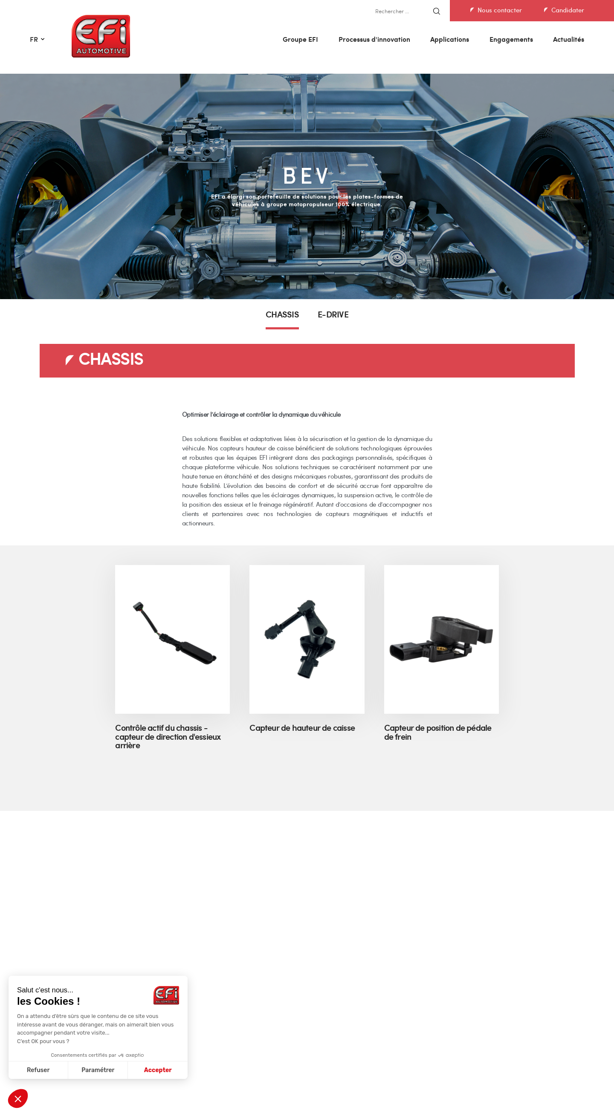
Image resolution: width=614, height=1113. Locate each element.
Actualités (568, 39)
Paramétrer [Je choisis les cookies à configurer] (97, 1070)
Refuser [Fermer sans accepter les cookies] (38, 1070)
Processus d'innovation (374, 39)
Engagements (511, 39)
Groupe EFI (300, 39)
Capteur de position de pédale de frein (438, 733)
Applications (449, 39)
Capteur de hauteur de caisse (302, 729)
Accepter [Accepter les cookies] (158, 1070)
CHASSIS (282, 315)
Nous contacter (500, 10)
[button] (18, 1098)
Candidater (567, 10)
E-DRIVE (333, 315)
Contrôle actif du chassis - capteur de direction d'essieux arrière (167, 737)
